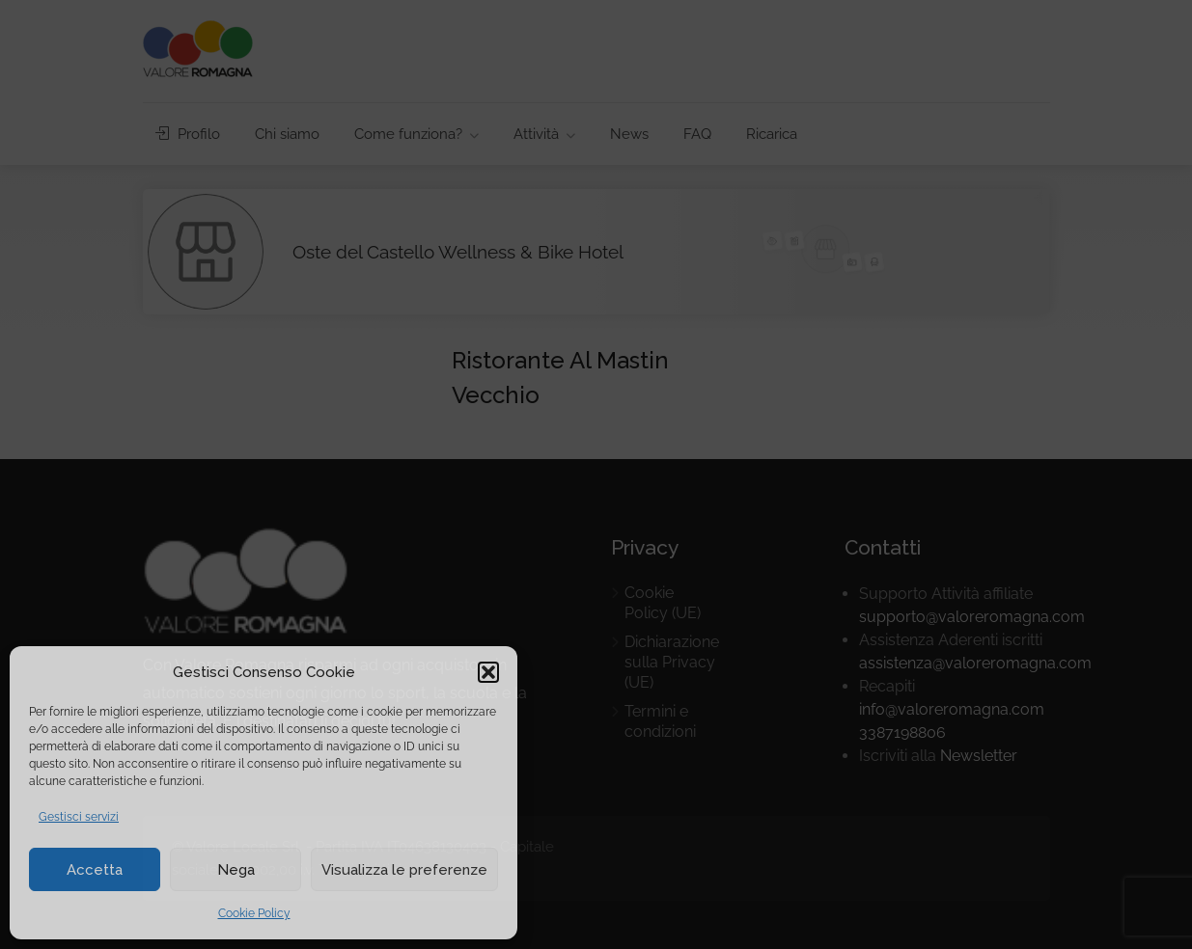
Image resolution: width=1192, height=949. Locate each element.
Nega (236, 870)
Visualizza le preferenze (404, 870)
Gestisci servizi (79, 817)
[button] (488, 672)
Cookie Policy (254, 913)
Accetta (95, 870)
